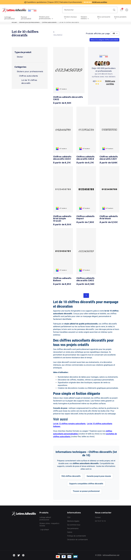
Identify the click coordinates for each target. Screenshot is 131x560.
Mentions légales (73, 521)
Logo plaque (44, 529)
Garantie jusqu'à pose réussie (99, 476)
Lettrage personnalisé (9, 18)
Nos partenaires (73, 528)
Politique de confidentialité (76, 536)
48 (114, 33)
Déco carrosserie (103, 17)
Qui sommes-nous (73, 525)
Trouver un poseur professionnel (86, 491)
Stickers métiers (84, 18)
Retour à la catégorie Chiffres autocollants (104, 40)
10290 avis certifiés (99, 2)
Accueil (14, 22)
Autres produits (120, 17)
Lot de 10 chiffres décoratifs (29, 81)
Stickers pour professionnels (45, 18)
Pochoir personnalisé (26, 18)
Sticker (20, 57)
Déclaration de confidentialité (77, 539)
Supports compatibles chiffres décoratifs (86, 484)
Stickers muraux (70, 17)
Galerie (69, 532)
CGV (68, 517)
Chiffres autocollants (49, 22)
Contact (98, 517)
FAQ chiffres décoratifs (71, 476)
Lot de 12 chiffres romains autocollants (69, 424)
